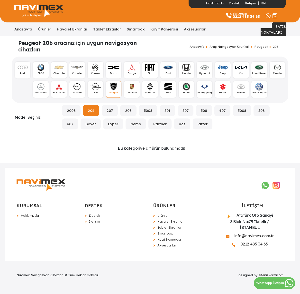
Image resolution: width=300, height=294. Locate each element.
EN (263, 3)
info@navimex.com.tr (250, 235)
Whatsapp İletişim (274, 283)
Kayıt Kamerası (164, 29)
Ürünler (44, 29)
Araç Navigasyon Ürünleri (229, 47)
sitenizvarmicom (271, 275)
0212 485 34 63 (250, 244)
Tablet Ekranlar (107, 29)
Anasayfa (23, 29)
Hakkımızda (215, 3)
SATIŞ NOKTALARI (273, 29)
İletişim (250, 3)
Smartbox (136, 29)
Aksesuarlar (195, 29)
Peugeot (261, 47)
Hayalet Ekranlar (72, 29)
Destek (234, 3)
